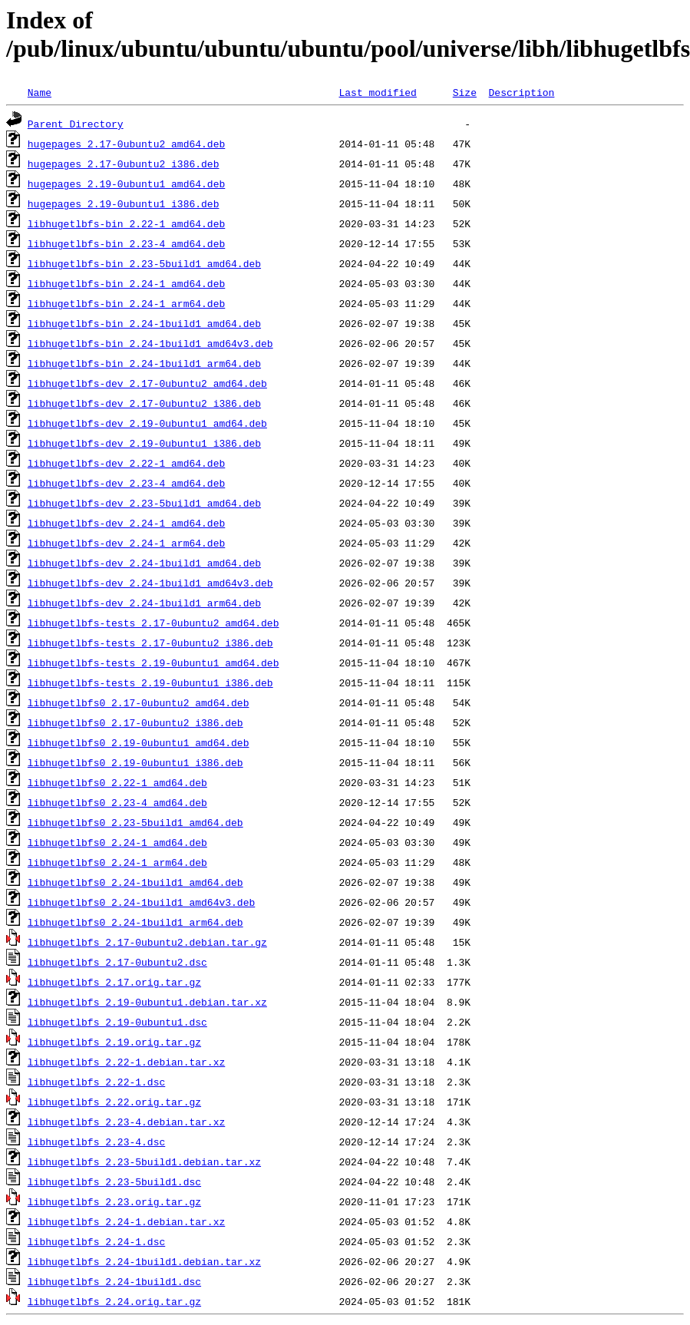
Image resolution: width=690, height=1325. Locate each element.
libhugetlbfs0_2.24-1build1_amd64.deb (135, 882)
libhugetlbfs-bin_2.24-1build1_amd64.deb (144, 323)
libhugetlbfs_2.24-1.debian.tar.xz (126, 1221)
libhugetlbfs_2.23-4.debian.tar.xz (126, 1121)
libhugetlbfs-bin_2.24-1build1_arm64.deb (144, 363)
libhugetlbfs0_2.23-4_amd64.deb (117, 802)
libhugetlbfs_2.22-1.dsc (96, 1082)
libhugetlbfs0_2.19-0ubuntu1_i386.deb (135, 762)
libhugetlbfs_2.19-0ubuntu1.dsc (117, 1022)
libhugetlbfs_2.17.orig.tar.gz (114, 982)
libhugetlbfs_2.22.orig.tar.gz (114, 1102)
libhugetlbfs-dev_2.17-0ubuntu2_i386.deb (144, 403)
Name (39, 92)
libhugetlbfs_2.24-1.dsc (96, 1241)
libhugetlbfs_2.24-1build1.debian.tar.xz (144, 1261)
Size (465, 92)
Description (521, 92)
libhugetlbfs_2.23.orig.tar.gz (114, 1201)
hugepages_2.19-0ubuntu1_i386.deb (124, 203)
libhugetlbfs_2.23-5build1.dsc (114, 1181)
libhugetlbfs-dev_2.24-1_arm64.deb (126, 543)
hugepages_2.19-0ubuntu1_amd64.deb (126, 183)
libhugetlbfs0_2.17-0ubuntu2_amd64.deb (138, 702)
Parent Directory (76, 124)
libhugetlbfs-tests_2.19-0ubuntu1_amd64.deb (153, 662)
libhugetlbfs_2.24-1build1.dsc (114, 1281)
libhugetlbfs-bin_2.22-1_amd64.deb (126, 223)
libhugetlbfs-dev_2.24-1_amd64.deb (126, 523)
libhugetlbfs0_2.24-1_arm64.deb (117, 862)
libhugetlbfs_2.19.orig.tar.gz (114, 1042)
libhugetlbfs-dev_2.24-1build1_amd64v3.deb (150, 583)
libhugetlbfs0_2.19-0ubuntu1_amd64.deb (138, 742)
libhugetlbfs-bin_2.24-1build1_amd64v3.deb (150, 343)
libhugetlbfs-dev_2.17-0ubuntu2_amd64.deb (147, 383)
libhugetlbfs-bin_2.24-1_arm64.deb (126, 303)
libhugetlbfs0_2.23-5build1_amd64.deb (135, 822)
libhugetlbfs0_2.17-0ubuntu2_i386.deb (135, 722)
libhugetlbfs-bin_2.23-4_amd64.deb (126, 243)
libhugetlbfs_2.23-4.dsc (96, 1141)
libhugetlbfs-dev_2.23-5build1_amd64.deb (144, 503)
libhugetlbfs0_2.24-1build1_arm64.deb (135, 922)
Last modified (377, 92)
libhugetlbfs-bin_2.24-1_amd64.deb (126, 283)
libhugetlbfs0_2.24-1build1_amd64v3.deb (141, 902)
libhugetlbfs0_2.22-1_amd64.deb (117, 782)
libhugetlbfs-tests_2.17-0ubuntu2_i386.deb (150, 642)
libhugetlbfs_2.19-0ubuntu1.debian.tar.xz (147, 1002)
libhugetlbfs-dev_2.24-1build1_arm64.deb (144, 603)
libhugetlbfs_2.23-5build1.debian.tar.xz (144, 1161)
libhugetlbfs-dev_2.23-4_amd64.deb (126, 483)
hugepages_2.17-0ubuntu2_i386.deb (124, 163)
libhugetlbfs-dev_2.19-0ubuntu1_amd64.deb (147, 423)
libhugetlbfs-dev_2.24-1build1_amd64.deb (144, 563)
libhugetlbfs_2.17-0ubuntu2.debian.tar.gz (147, 942)
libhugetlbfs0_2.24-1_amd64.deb (117, 842)
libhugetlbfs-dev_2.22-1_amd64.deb (126, 463)
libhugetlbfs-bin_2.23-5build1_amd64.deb (144, 263)
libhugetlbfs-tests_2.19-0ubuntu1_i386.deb (150, 682)
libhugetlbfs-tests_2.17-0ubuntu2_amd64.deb (153, 622)
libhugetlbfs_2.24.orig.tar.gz (114, 1301)
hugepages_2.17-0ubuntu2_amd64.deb (126, 143)
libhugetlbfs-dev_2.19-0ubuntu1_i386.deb (144, 443)
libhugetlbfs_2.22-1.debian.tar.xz (126, 1062)
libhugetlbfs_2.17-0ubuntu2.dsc (117, 962)
